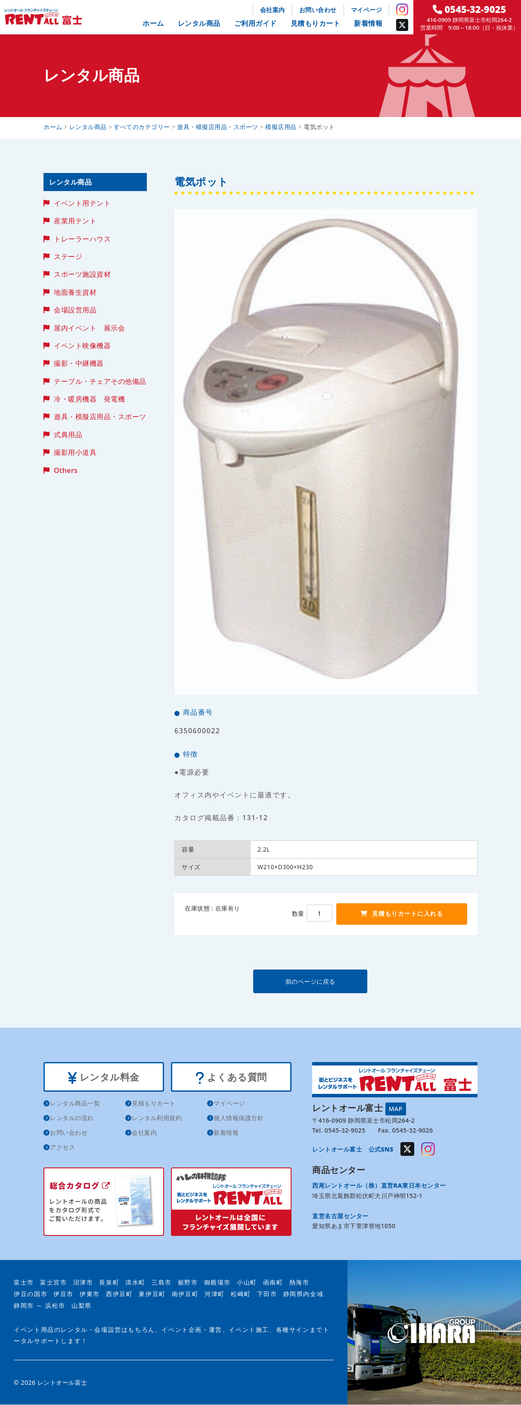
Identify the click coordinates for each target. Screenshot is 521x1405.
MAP (396, 1109)
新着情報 (368, 23)
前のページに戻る (325, 981)
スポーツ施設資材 (82, 274)
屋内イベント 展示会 (89, 328)
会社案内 (272, 10)
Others (66, 470)
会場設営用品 (75, 310)
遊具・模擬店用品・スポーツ (100, 416)
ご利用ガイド (255, 23)
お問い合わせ (318, 10)
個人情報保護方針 (239, 1119)
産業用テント (75, 220)
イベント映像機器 (82, 345)
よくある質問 (231, 1077)
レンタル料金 (103, 1077)
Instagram (402, 9)
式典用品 (68, 434)
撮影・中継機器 (79, 363)
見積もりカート (316, 23)
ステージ (68, 256)
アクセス (62, 1148)
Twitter (402, 25)
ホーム (153, 23)
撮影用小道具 (75, 452)
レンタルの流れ (72, 1119)
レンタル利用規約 (157, 1119)
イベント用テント (82, 203)
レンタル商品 (199, 23)
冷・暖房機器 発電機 (89, 399)
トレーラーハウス (82, 239)
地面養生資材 (75, 292)
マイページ (366, 10)
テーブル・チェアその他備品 (100, 381)
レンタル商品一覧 (75, 1104)
